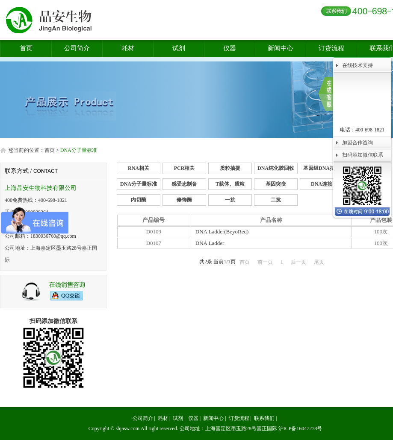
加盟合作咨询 (357, 143)
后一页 (298, 262)
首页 (26, 48)
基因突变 (276, 184)
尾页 (319, 262)
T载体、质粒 (230, 184)
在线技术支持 (357, 65)
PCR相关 (184, 168)
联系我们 (264, 418)
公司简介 (77, 48)
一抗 (230, 200)
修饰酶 (184, 200)
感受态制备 (184, 184)
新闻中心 (280, 48)
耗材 (127, 48)
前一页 (265, 262)
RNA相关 (138, 168)
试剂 (178, 48)
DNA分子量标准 (138, 184)
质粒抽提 (230, 168)
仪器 (229, 48)
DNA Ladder (210, 243)
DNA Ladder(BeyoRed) (222, 231)
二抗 (276, 200)
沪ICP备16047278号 (300, 428)
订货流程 (331, 48)
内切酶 (138, 200)
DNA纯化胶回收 (275, 168)
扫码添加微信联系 (362, 155)
